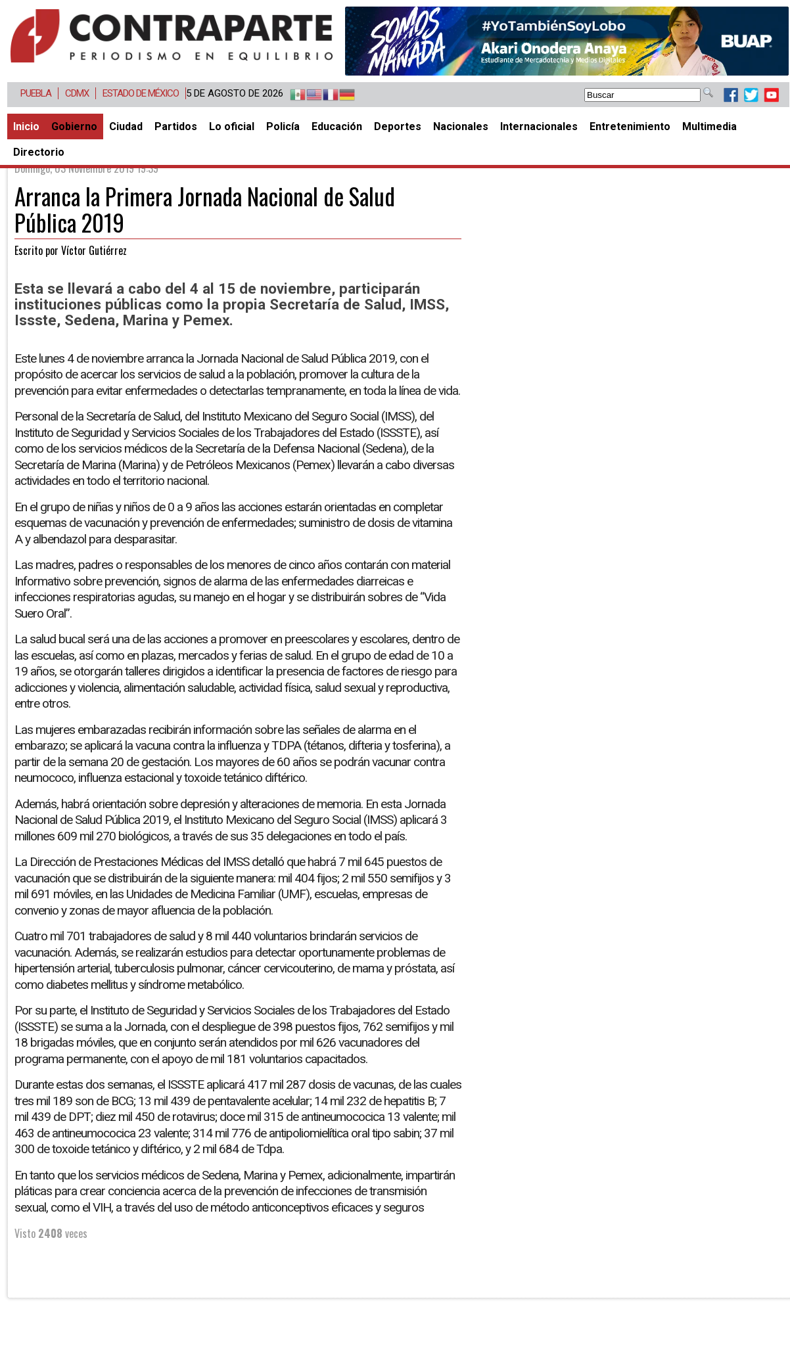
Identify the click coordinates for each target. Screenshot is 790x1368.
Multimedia (709, 126)
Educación (337, 126)
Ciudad (126, 126)
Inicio (26, 126)
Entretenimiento (630, 126)
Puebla (35, 93)
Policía (283, 126)
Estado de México (141, 93)
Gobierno (74, 126)
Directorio (38, 152)
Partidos (175, 126)
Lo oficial (231, 126)
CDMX (77, 93)
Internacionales (539, 126)
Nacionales (460, 126)
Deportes (397, 126)
